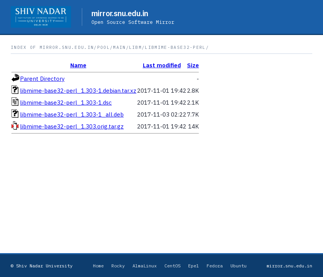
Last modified (162, 65)
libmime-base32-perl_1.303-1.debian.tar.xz (78, 90)
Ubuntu (238, 266)
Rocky (118, 266)
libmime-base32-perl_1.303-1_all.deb (72, 114)
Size (193, 65)
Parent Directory (42, 78)
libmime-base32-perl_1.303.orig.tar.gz (72, 126)
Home (98, 266)
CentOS (172, 266)
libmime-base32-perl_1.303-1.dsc (66, 102)
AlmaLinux (145, 266)
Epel (193, 266)
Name (78, 65)
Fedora (215, 266)
